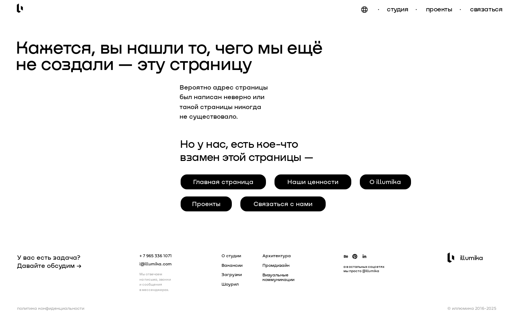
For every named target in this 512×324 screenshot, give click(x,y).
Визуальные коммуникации (278, 277)
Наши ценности (312, 181)
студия (397, 9)
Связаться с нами (283, 203)
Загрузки (232, 274)
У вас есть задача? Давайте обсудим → (49, 261)
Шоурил (230, 283)
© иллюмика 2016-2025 (471, 308)
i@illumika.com (155, 263)
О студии (231, 255)
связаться (486, 9)
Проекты (206, 203)
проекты (439, 9)
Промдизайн (275, 265)
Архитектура (276, 255)
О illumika (385, 181)
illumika (471, 257)
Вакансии (232, 265)
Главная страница (223, 181)
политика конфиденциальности (50, 308)
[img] (364, 9)
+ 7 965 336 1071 (155, 255)
